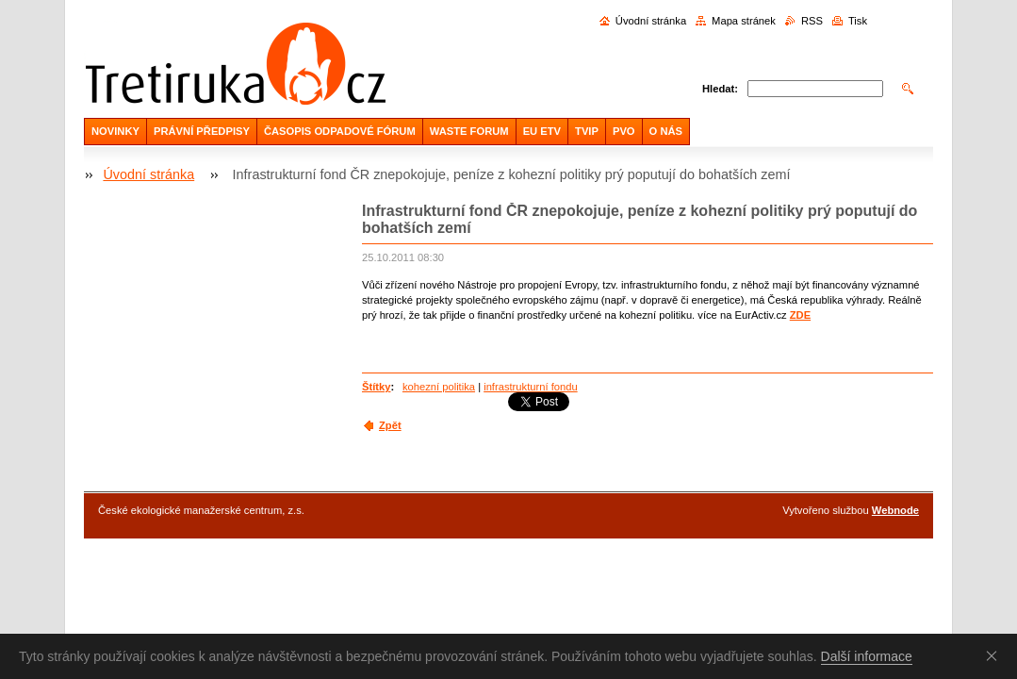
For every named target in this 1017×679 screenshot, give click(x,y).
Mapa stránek (744, 20)
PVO (624, 131)
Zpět (390, 425)
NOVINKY (115, 131)
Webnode (895, 510)
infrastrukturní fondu (531, 386)
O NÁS (665, 131)
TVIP (587, 131)
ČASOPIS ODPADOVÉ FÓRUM (340, 131)
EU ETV (542, 131)
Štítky (376, 386)
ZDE (800, 315)
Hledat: (720, 88)
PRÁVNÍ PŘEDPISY (202, 131)
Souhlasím (995, 655)
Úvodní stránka (650, 20)
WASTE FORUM (469, 131)
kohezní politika (438, 386)
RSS (812, 20)
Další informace (866, 656)
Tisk (857, 20)
